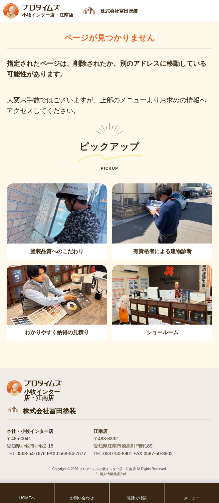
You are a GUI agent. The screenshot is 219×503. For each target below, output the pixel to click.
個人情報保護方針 (113, 474)
